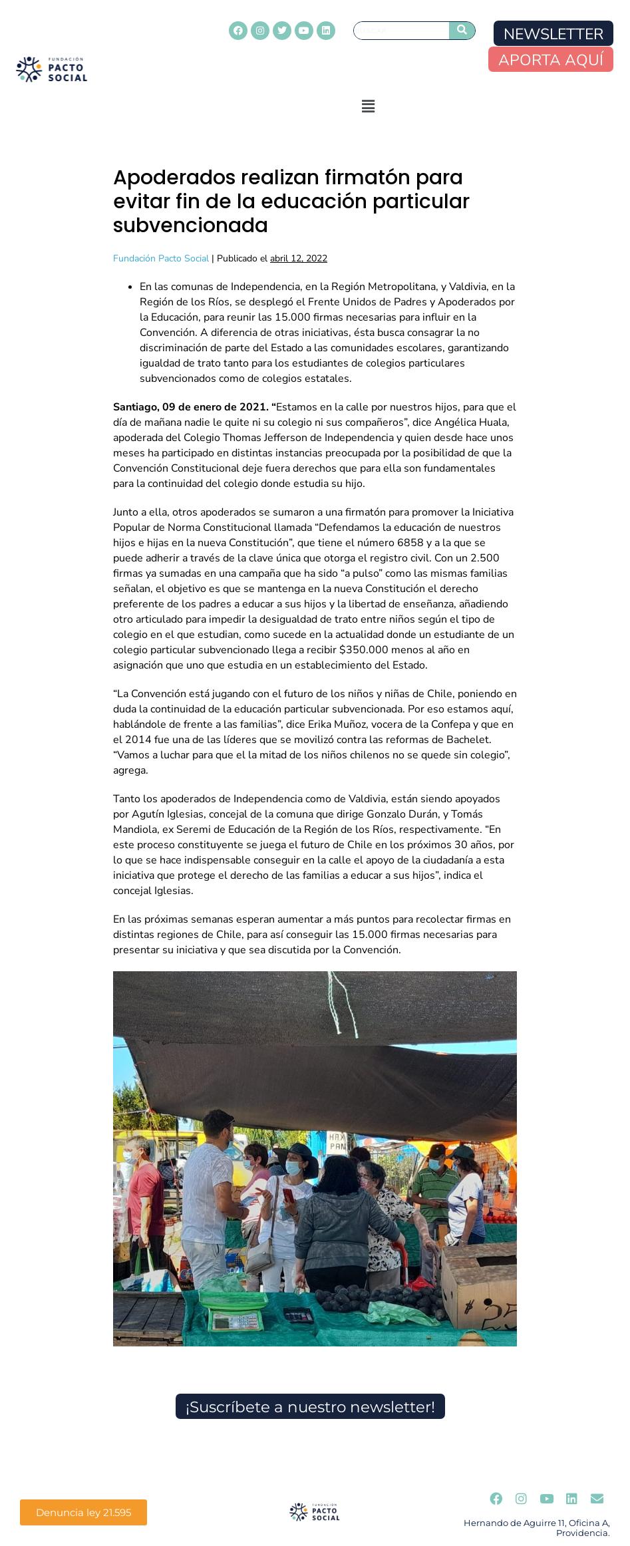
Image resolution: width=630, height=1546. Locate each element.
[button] (368, 106)
